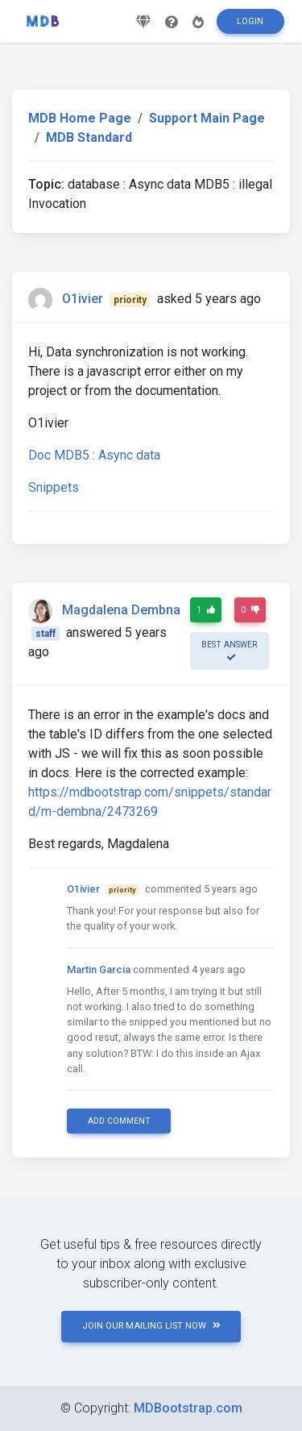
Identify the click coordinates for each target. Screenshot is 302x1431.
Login (250, 21)
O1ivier (82, 298)
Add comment (119, 1121)
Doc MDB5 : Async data (94, 455)
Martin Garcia (98, 969)
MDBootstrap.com (188, 1408)
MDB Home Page (79, 118)
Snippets (53, 487)
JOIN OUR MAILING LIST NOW (151, 1326)
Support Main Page (207, 118)
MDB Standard (89, 137)
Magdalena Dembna (121, 610)
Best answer (229, 650)
